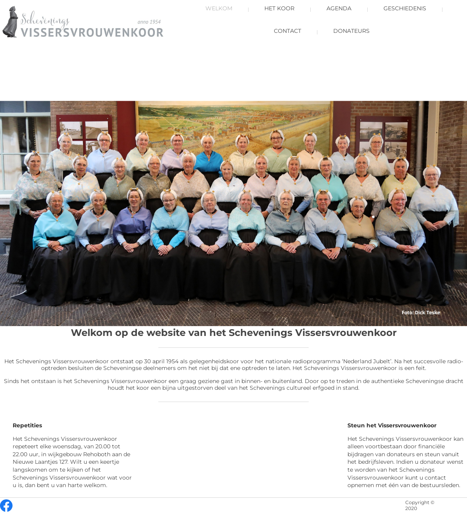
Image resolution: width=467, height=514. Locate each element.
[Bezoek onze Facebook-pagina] (6, 505)
